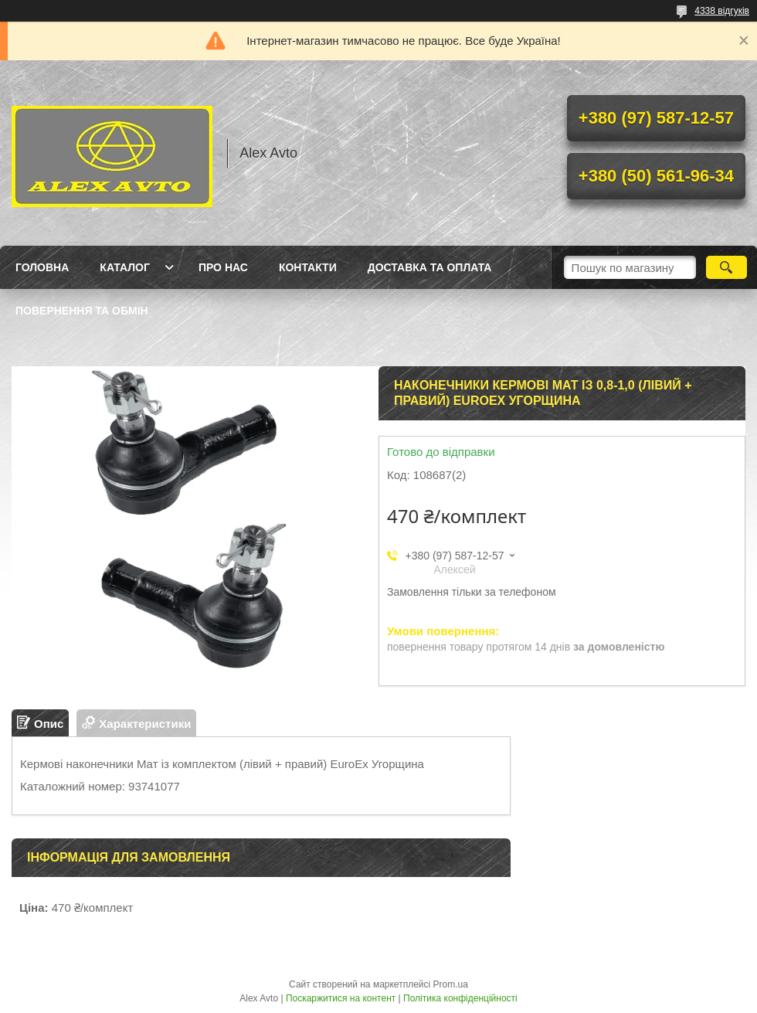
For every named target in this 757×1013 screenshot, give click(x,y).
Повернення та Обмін (81, 310)
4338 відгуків (721, 10)
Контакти (308, 267)
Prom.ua (450, 984)
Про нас (223, 267)
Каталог (125, 267)
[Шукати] (726, 267)
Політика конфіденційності (460, 998)
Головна (42, 267)
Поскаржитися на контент (340, 998)
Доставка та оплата (430, 267)
